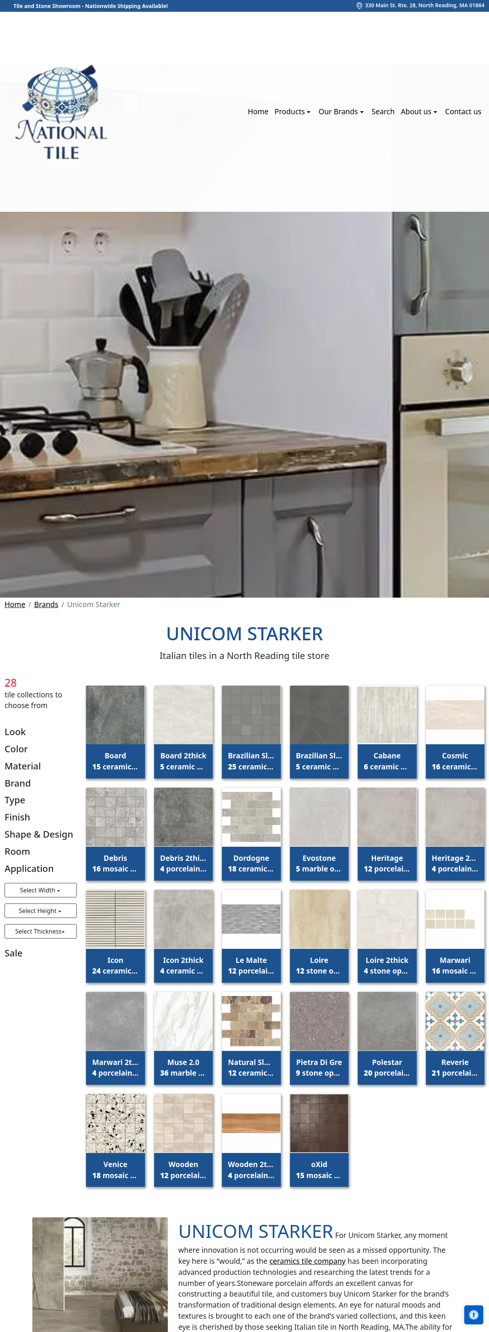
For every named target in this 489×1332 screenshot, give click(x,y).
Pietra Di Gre (319, 1067)
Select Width (38, 890)
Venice (115, 1169)
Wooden (183, 1169)
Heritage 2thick (455, 863)
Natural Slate (251, 1067)
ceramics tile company (307, 1261)
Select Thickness (38, 931)
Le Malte (251, 965)
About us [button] (417, 111)
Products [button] (291, 111)
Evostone (319, 863)
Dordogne (251, 863)
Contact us (463, 111)
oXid (319, 1169)
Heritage (387, 863)
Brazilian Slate (251, 761)
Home (258, 111)
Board (115, 761)
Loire (319, 965)
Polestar (387, 1067)
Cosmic (455, 761)
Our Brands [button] (339, 111)
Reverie (455, 1067)
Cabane (387, 761)
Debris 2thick (183, 863)
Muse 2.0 (183, 1067)
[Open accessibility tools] (473, 1314)
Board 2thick (183, 761)
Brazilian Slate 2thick (319, 761)
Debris (115, 863)
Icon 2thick (183, 965)
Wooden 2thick (251, 1169)
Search (383, 111)
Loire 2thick (387, 965)
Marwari (455, 965)
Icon (115, 965)
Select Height (38, 911)
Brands (46, 604)
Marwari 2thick (115, 1067)
